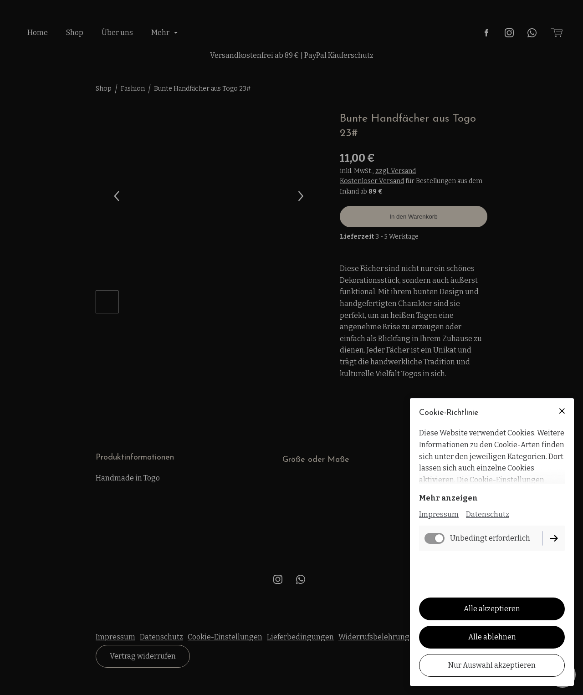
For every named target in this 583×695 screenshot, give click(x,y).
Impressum (439, 514)
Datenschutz (487, 514)
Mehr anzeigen (448, 498)
